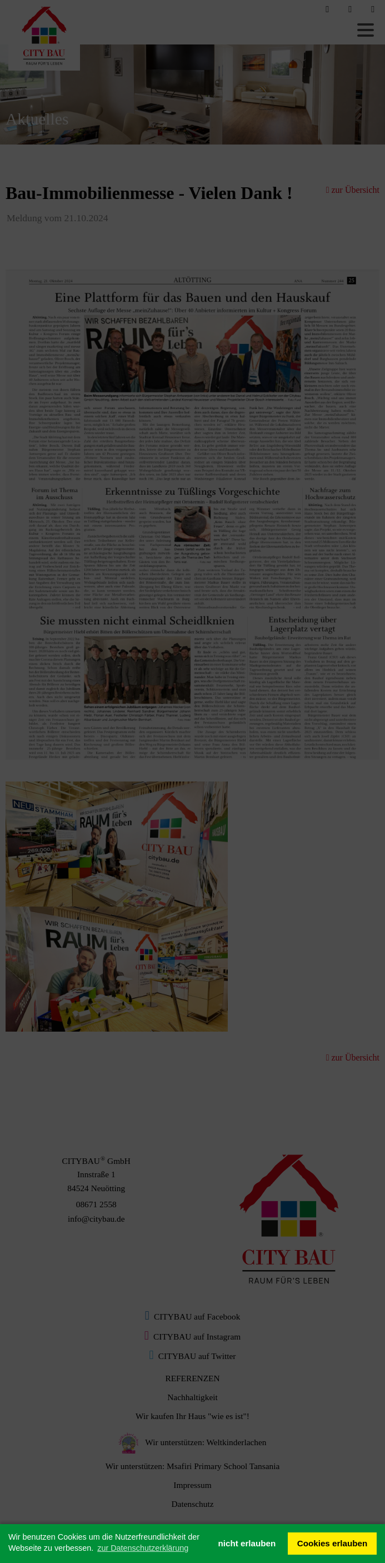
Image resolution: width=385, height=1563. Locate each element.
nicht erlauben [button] (247, 1543)
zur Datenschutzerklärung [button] (142, 1548)
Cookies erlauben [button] (332, 1543)
